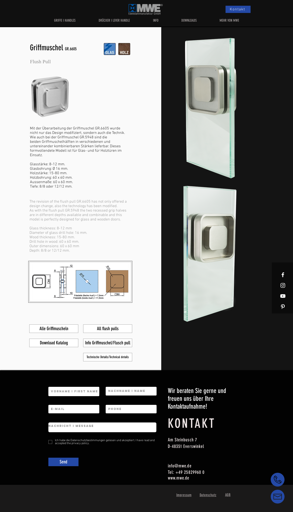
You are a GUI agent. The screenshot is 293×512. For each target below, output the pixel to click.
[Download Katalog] (53, 343)
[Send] (63, 462)
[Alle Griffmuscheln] (53, 328)
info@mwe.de (180, 466)
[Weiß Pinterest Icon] (283, 306)
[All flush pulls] (107, 328)
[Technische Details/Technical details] (107, 357)
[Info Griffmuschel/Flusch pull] (107, 343)
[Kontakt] (238, 9)
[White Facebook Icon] (283, 275)
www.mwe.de (178, 478)
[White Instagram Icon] (283, 285)
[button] (65, 20)
